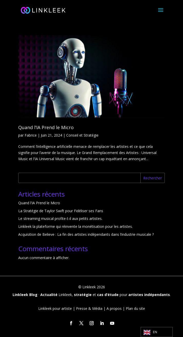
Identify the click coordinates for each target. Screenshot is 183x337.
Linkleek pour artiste (55, 308)
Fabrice (31, 135)
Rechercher (152, 178)
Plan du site (135, 308)
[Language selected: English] (157, 332)
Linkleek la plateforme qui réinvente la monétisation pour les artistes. (75, 226)
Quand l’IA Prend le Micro (46, 127)
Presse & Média (89, 308)
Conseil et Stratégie (82, 135)
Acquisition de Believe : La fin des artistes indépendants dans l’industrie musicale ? (86, 234)
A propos (114, 308)
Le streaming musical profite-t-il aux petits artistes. (60, 218)
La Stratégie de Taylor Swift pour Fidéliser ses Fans (60, 210)
